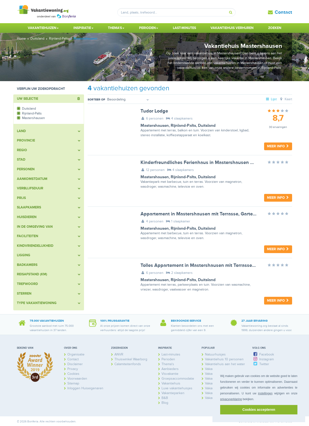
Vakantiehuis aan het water (225, 364)
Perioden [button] (148, 28)
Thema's (168, 364)
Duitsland (207, 125)
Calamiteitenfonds (127, 364)
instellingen (265, 393)
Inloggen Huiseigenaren (85, 388)
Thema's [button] (116, 28)
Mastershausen (154, 125)
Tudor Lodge (154, 111)
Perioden (168, 359)
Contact (283, 12)
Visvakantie (170, 374)
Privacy (72, 369)
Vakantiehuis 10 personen (224, 359)
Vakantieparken (173, 393)
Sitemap (73, 383)
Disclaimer (75, 364)
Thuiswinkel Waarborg (130, 359)
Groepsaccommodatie (178, 378)
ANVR (118, 354)
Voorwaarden (77, 378)
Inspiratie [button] (83, 28)
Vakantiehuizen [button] (43, 28)
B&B (165, 398)
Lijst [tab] (271, 99)
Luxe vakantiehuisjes (177, 388)
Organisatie (75, 354)
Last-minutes (184, 28)
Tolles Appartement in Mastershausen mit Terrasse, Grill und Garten (214, 265)
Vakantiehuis (171, 383)
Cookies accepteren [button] (258, 410)
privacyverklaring (231, 399)
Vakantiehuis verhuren (232, 28)
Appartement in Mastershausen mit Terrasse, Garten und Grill (207, 214)
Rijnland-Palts (183, 125)
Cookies (73, 374)
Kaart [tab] (285, 99)
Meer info (278, 146)
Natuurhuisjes (215, 354)
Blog (165, 403)
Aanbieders (170, 369)
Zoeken (274, 28)
